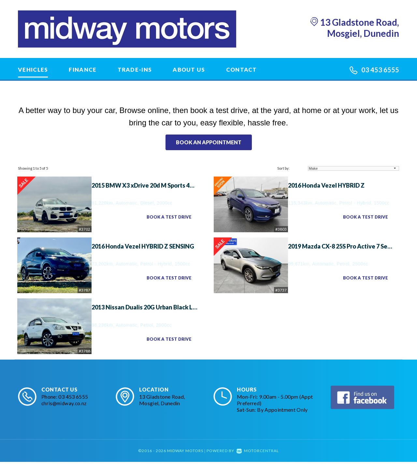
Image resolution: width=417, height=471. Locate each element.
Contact (241, 69)
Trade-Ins (135, 69)
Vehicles (33, 69)
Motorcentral (258, 459)
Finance (82, 69)
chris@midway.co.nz (65, 412)
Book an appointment (208, 142)
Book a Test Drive (167, 217)
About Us (189, 69)
